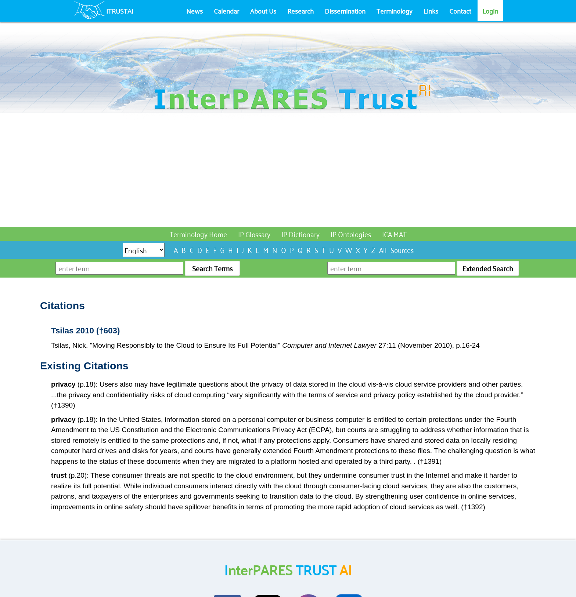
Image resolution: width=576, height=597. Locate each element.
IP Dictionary (300, 233)
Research (300, 11)
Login (490, 11)
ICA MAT (394, 233)
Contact (460, 11)
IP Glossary (254, 233)
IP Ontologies (351, 233)
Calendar (226, 11)
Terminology (395, 11)
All (383, 249)
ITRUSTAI (119, 11)
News (194, 11)
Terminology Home (198, 233)
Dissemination (345, 11)
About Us (263, 11)
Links (431, 11)
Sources (402, 249)
